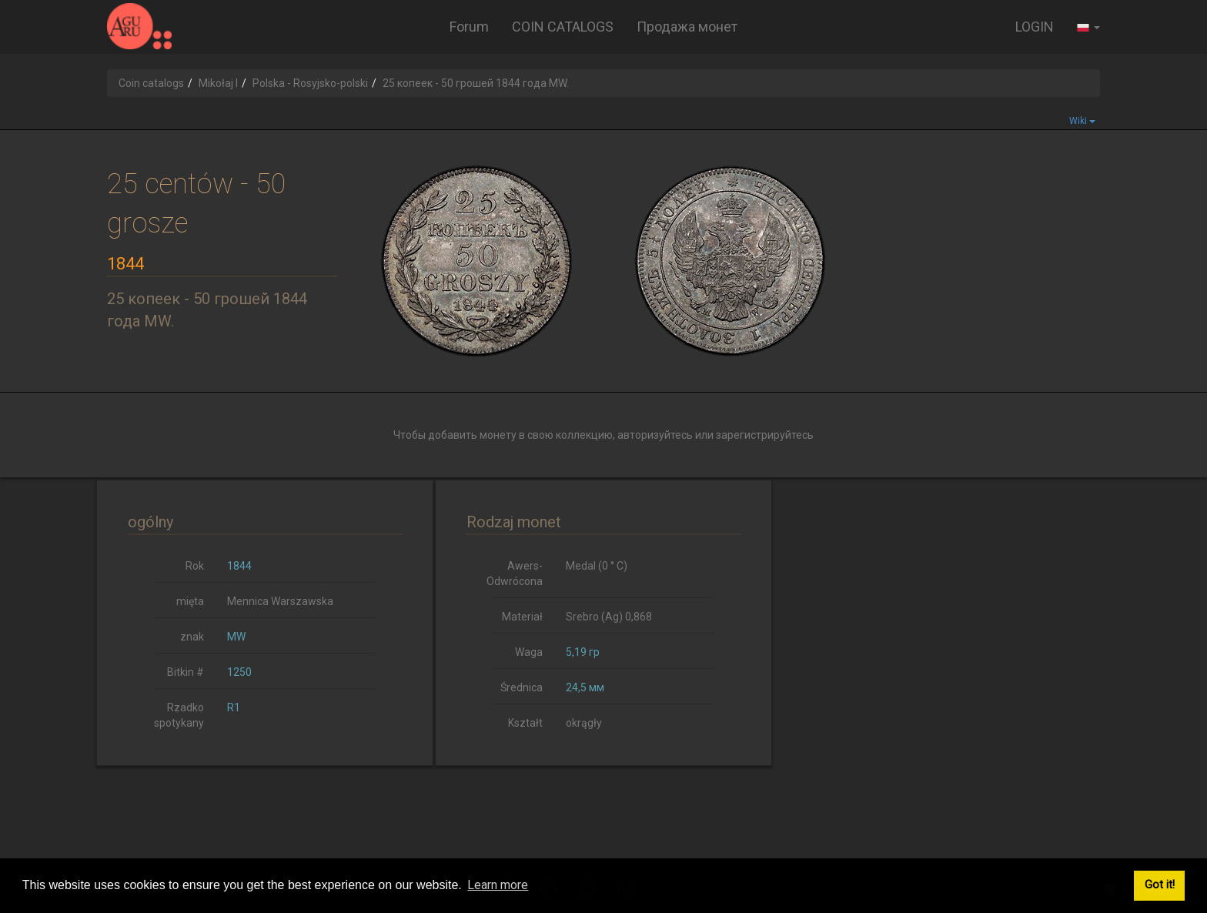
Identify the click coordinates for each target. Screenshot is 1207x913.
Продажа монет (687, 26)
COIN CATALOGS (563, 26)
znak (192, 636)
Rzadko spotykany (179, 715)
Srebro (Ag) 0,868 (609, 616)
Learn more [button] (497, 885)
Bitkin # (185, 672)
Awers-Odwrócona (514, 573)
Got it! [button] (1160, 884)
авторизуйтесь (655, 435)
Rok (195, 566)
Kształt (525, 723)
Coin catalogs (151, 83)
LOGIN (1034, 26)
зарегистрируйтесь (765, 435)
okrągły (584, 723)
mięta (190, 601)
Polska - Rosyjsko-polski (310, 83)
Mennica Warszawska (280, 601)
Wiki (1082, 120)
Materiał (522, 616)
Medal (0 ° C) (596, 566)
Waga (529, 652)
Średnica (521, 687)
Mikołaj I (218, 83)
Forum (469, 26)
